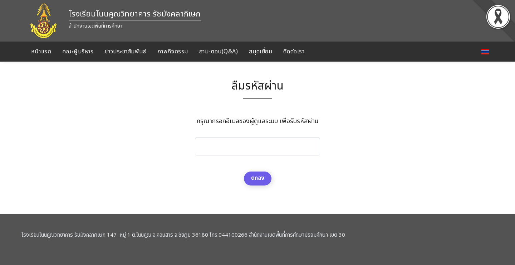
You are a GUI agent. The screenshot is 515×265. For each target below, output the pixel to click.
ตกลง (257, 178)
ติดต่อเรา (293, 51)
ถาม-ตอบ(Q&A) (218, 51)
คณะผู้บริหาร (77, 51)
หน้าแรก (41, 51)
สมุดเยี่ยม (260, 51)
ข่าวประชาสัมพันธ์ (125, 51)
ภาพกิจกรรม (173, 51)
